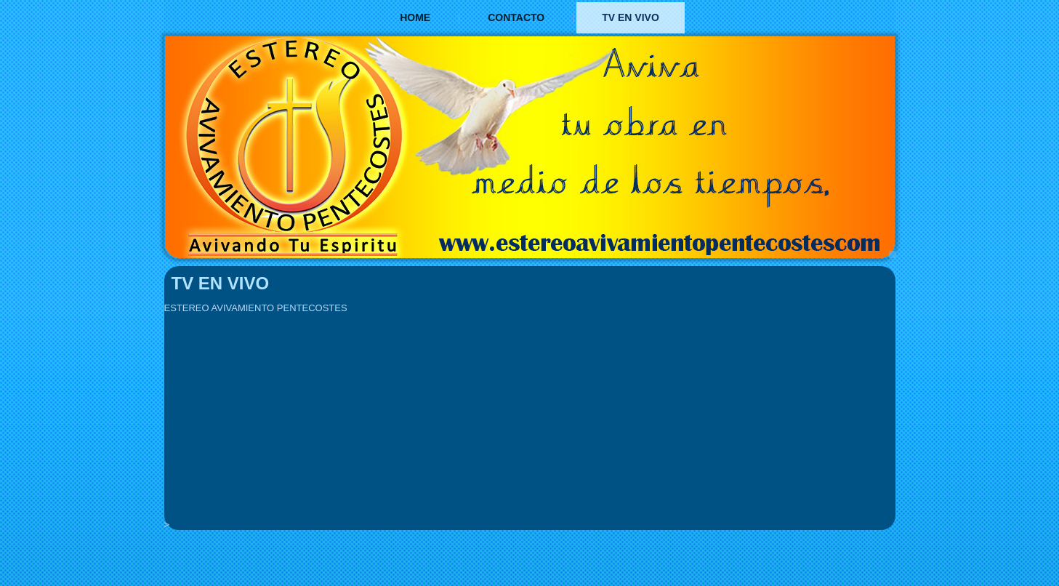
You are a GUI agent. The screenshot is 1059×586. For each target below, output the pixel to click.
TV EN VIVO (630, 17)
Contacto (516, 17)
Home (415, 17)
